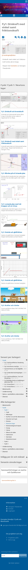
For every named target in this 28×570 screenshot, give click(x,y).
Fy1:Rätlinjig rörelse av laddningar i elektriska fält (14, 381)
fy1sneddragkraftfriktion (8, 55)
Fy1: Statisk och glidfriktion (11, 232)
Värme (8, 430)
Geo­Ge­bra (14, 66)
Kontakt (10, 509)
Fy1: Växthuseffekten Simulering (14, 363)
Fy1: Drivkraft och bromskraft (12, 111)
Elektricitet (9, 434)
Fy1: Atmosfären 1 (13, 384)
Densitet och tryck (11, 419)
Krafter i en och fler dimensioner (15, 416)
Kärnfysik (9, 437)
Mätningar (9, 414)
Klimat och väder (11, 432)
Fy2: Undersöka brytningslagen (15, 373)
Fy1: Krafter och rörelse (10, 305)
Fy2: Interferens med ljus (15, 366)
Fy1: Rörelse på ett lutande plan (13, 173)
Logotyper (11, 511)
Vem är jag (11, 540)
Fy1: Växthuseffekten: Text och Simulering (13, 377)
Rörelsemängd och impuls (13, 425)
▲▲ (25, 498)
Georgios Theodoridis (15, 507)
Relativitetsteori (11, 439)
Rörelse (8, 421)
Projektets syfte (13, 538)
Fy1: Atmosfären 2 (13, 386)
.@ (15, 525)
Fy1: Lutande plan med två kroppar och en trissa (11, 205)
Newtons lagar (10, 423)
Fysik (7, 412)
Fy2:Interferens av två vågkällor (15, 369)
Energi (8, 428)
